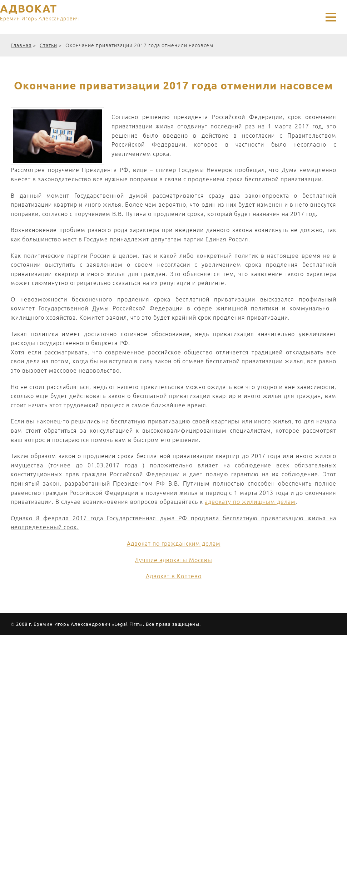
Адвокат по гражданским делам (173, 543)
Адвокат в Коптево (174, 576)
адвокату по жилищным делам (250, 501)
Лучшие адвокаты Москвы (173, 560)
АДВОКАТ (39, 14)
